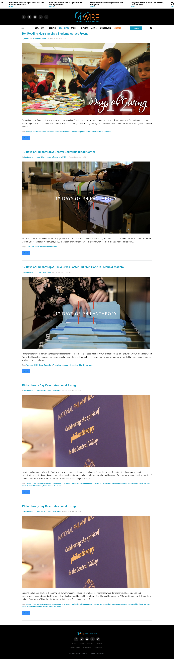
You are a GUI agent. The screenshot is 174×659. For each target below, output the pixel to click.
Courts (41, 365)
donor (47, 247)
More (26, 138)
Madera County (69, 365)
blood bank (30, 247)
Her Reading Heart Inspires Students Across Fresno (55, 33)
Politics (92, 7)
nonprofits (81, 131)
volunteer (107, 131)
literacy (74, 131)
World (11, 7)
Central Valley (40, 247)
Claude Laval (56, 483)
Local (39, 39)
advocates (30, 365)
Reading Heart (91, 131)
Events (133, 7)
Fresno (57, 131)
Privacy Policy (75, 647)
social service (80, 365)
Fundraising (75, 483)
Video (44, 39)
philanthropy (37, 486)
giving (82, 483)
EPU (63, 483)
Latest (34, 39)
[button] (44, 28)
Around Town (41, 157)
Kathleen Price (90, 483)
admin (26, 39)
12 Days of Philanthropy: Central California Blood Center (58, 152)
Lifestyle (55, 157)
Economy (52, 7)
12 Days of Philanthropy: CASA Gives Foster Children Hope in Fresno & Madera (73, 267)
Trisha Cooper (48, 486)
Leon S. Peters (101, 483)
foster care (48, 365)
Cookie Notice (99, 647)
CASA (36, 365)
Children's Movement (44, 483)
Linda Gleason (112, 483)
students (99, 131)
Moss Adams (122, 483)
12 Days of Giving (32, 131)
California (42, 131)
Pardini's (30, 486)
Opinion (99, 643)
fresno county (65, 131)
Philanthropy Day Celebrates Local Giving (49, 385)
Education (50, 131)
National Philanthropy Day (137, 483)
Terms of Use (87, 647)
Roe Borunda (28, 157)
